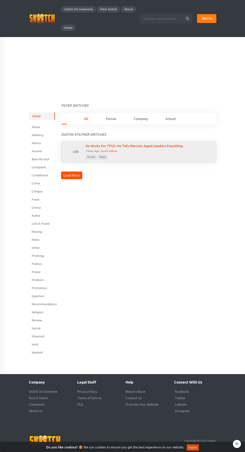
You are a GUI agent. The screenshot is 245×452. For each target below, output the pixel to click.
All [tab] (86, 119)
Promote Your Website (142, 404)
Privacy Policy (87, 391)
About (128, 9)
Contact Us (134, 398)
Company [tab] (141, 119)
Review (37, 320)
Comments (37, 404)
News (36, 239)
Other (36, 247)
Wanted (37, 352)
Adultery (37, 135)
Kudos (36, 215)
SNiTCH (207, 18)
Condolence (40, 175)
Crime (36, 183)
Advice (36, 143)
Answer (37, 151)
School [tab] (171, 119)
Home (68, 27)
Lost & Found (40, 223)
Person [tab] (111, 119)
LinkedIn (181, 404)
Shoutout (38, 336)
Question (38, 296)
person (91, 157)
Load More (72, 175)
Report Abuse (135, 391)
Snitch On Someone (78, 9)
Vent (35, 344)
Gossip (36, 207)
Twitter (180, 398)
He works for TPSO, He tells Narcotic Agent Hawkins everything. (134, 146)
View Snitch (108, 9)
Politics (37, 264)
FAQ (80, 404)
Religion (37, 312)
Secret (36, 328)
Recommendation (43, 304)
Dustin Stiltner (109, 151)
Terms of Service (89, 398)
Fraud (35, 199)
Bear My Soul (40, 159)
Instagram (182, 411)
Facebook (182, 391)
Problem (38, 280)
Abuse (36, 127)
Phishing (38, 256)
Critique (37, 191)
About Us (36, 411)
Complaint (39, 167)
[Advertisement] (123, 67)
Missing (37, 231)
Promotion (39, 288)
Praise (36, 272)
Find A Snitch (38, 398)
